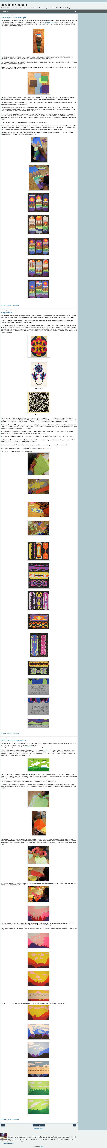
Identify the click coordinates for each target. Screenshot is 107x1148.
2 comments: (16, 733)
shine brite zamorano (14, 4)
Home (39, 1125)
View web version (38, 1128)
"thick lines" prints (50, 22)
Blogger (42, 1146)
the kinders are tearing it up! (14, 740)
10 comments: (16, 305)
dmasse (11, 1133)
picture (46, 750)
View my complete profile (6, 1143)
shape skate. (7, 312)
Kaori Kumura (29, 747)
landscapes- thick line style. (13, 17)
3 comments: (15, 1119)
